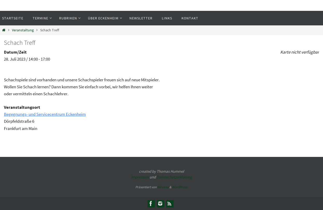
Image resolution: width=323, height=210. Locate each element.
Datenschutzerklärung (174, 177)
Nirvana (162, 187)
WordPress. (180, 187)
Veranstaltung (23, 30)
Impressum (140, 177)
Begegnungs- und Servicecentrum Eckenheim (45, 114)
